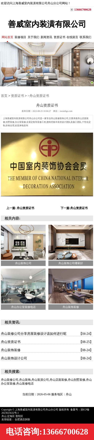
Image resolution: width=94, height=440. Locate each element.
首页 (4, 96)
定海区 (11, 416)
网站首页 (7, 37)
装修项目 (20, 37)
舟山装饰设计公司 (47, 358)
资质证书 (59, 37)
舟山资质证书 (47, 342)
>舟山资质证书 (38, 96)
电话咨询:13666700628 (47, 431)
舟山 (4, 416)
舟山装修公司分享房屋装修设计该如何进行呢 (47, 333)
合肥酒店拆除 (22, 419)
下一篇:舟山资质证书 (74, 208)
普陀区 (19, 416)
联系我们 (85, 37)
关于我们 (33, 37)
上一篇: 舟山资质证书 (20, 208)
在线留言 (72, 37)
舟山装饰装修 (47, 350)
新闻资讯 (46, 37)
